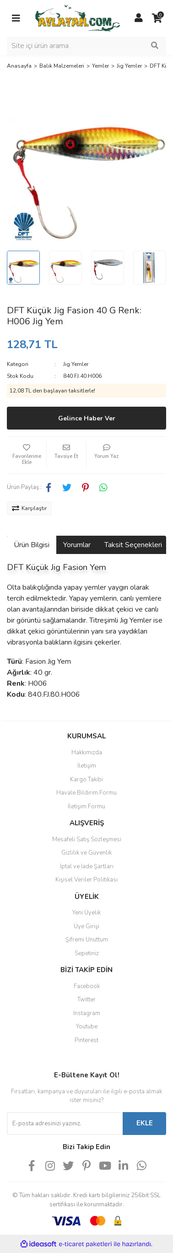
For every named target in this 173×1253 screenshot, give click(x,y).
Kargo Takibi (86, 779)
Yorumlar (77, 545)
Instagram (86, 1013)
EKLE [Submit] (144, 1123)
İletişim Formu (86, 806)
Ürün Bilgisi (31, 545)
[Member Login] (139, 18)
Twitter (86, 999)
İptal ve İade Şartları (87, 866)
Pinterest (86, 1040)
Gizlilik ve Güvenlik (86, 853)
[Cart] (157, 18)
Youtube (86, 1026)
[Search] (86, 46)
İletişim (86, 766)
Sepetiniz (87, 953)
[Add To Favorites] (26, 455)
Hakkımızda (86, 752)
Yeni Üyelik (86, 913)
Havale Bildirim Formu (86, 793)
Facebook (87, 986)
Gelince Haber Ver (86, 418)
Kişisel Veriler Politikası (86, 880)
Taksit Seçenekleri (133, 545)
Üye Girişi (86, 926)
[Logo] (77, 18)
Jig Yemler (75, 364)
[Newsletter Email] (65, 1123)
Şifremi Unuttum (86, 940)
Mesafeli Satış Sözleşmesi (86, 839)
